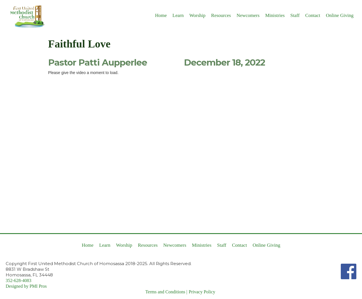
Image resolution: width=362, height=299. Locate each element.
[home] (25, 16)
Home (161, 15)
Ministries (275, 15)
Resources (221, 15)
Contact (312, 15)
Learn (178, 15)
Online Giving (340, 15)
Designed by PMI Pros (26, 286)
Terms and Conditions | (166, 291)
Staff (295, 15)
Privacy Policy (202, 291)
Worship (197, 15)
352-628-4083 (18, 280)
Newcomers (247, 15)
